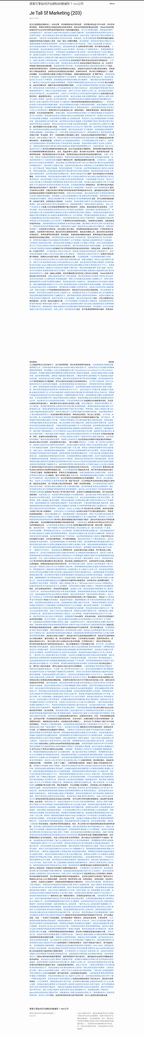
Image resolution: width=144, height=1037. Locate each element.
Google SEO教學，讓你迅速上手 (74, 49)
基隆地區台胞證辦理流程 (92, 240)
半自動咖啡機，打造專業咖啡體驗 (91, 257)
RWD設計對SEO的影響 (61, 898)
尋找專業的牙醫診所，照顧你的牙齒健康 (55, 987)
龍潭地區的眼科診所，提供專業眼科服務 (74, 387)
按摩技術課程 (97, 387)
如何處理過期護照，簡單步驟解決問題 (93, 688)
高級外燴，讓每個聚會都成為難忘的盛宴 (87, 475)
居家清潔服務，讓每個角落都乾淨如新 (93, 171)
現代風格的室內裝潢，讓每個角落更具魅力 (60, 755)
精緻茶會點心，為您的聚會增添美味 (65, 218)
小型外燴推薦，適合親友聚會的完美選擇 (81, 276)
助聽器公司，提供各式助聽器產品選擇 (45, 553)
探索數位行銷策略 (72, 243)
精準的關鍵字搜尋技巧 (65, 746)
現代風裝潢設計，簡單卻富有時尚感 (89, 384)
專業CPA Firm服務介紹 (38, 757)
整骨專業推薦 (59, 481)
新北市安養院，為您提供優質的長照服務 (70, 270)
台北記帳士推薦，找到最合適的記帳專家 (63, 63)
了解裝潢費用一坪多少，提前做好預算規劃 (62, 727)
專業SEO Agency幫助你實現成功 (72, 431)
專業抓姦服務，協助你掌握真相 (50, 647)
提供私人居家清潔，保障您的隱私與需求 (55, 677)
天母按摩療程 (87, 121)
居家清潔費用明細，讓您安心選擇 (95, 96)
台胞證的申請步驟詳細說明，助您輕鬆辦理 (52, 735)
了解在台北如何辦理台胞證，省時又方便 (61, 91)
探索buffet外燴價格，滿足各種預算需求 (83, 193)
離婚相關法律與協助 (66, 660)
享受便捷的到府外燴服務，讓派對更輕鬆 (53, 453)
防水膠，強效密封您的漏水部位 (70, 165)
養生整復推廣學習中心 (41, 414)
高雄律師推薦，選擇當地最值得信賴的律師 (91, 406)
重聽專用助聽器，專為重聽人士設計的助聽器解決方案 (59, 196)
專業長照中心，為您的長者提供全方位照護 (79, 55)
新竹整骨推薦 (88, 392)
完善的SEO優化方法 (97, 500)
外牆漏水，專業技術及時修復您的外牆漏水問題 (75, 157)
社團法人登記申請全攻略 (53, 254)
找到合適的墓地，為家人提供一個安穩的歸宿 (57, 309)
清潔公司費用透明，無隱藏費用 (93, 218)
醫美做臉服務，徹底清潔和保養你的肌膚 (63, 683)
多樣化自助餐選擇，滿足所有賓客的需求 (72, 246)
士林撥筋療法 (72, 569)
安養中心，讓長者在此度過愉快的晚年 (68, 304)
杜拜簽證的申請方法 (51, 586)
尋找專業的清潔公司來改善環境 (59, 143)
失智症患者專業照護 (98, 600)
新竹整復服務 (96, 201)
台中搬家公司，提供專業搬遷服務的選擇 (48, 901)
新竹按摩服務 (48, 489)
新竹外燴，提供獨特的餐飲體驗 (48, 107)
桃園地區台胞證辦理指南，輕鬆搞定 (87, 428)
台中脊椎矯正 (76, 240)
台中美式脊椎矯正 (54, 55)
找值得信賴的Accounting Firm (71, 127)
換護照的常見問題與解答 (68, 306)
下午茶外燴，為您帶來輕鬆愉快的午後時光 (90, 168)
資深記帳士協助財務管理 (64, 572)
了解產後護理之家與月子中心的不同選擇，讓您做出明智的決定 (77, 696)
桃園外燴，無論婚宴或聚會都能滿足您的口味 (94, 813)
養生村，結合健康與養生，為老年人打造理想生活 (59, 93)
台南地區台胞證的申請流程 (95, 766)
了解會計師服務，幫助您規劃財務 (58, 168)
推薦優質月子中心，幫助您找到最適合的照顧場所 (55, 705)
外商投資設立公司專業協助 (65, 511)
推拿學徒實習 (106, 132)
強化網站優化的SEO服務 (43, 840)
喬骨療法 (44, 724)
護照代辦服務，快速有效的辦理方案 (44, 674)
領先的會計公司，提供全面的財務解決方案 (82, 497)
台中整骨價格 (46, 182)
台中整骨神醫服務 (68, 685)
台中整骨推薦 (71, 542)
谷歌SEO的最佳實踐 (88, 461)
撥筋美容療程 (66, 547)
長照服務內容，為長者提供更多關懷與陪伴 (66, 757)
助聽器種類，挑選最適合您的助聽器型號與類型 (64, 945)
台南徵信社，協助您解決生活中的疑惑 (92, 281)
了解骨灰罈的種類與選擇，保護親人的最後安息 (58, 439)
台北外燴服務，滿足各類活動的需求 (78, 298)
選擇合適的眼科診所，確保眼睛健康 (89, 572)
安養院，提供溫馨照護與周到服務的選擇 (93, 542)
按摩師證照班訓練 (55, 912)
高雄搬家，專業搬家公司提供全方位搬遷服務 (83, 749)
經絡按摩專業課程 (89, 907)
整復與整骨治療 (92, 138)
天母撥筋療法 (83, 301)
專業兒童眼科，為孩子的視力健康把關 (93, 738)
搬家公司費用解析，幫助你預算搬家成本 (75, 793)
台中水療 (80, 702)
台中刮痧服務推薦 (63, 88)
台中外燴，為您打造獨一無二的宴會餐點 (50, 862)
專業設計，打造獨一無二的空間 (92, 442)
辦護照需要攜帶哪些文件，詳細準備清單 (87, 146)
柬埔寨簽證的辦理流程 (93, 633)
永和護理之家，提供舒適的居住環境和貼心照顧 (48, 613)
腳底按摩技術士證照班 (72, 967)
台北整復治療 (48, 57)
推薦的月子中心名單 (54, 284)
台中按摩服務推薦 (70, 470)
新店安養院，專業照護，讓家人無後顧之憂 (91, 409)
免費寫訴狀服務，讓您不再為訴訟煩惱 (51, 448)
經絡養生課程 (58, 694)
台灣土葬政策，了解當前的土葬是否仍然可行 (81, 254)
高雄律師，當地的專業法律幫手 (85, 143)
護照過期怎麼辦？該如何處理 (68, 710)
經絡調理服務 (48, 223)
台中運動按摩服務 (95, 113)
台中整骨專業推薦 (84, 506)
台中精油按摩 (61, 984)
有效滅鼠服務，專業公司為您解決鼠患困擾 (73, 279)
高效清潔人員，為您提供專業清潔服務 (54, 495)
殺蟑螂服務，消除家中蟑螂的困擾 (70, 82)
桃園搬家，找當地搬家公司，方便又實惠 (51, 132)
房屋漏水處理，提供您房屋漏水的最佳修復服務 (56, 649)
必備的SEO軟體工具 (40, 392)
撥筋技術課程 (80, 464)
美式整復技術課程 (100, 483)
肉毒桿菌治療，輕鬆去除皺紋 (81, 259)
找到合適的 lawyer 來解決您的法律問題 (48, 265)
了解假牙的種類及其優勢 (96, 622)
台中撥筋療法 (65, 102)
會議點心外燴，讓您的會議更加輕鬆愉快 (91, 544)
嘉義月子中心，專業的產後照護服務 (61, 774)
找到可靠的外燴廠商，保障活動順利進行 (48, 630)
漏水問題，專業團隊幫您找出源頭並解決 (79, 741)
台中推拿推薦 (35, 118)
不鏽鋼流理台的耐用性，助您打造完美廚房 (73, 672)
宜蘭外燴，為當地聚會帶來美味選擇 (91, 33)
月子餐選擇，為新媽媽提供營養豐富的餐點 (60, 80)
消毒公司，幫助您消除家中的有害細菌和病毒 (66, 138)
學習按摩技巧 (65, 240)
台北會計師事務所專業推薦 (87, 85)
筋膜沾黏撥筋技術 (87, 472)
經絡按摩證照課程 (98, 625)
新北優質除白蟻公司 (71, 760)
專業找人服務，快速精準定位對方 (71, 622)
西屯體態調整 (91, 38)
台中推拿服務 (94, 434)
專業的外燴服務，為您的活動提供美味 (92, 373)
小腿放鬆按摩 (78, 633)
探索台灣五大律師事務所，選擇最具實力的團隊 (56, 287)
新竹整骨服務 (57, 417)
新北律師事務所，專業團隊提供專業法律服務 (95, 840)
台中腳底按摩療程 (96, 768)
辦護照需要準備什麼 (51, 713)
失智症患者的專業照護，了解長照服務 (81, 179)
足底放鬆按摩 (84, 755)
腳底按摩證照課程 (46, 295)
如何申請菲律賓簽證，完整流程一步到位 (55, 508)
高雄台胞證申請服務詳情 (90, 93)
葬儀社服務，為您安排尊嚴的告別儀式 (64, 104)
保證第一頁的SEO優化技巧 (91, 52)
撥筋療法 (67, 647)
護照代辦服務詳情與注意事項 (62, 544)
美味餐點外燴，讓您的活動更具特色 (72, 174)
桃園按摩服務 (35, 44)
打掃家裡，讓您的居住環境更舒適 (79, 459)
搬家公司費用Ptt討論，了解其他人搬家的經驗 (74, 934)
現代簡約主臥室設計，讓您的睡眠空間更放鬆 (89, 88)
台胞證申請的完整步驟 (73, 392)
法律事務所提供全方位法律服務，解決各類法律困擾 (77, 605)
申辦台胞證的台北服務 (66, 33)
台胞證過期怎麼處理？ (59, 503)
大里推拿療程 (50, 88)
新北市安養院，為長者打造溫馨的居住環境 (73, 655)
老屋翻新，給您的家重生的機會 (54, 118)
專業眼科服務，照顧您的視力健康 (62, 226)
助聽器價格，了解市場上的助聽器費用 (71, 450)
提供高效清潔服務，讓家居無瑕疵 (66, 846)
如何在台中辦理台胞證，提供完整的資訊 (48, 497)
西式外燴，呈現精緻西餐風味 (77, 66)
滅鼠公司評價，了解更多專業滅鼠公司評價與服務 (66, 420)
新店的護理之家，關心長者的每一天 (91, 528)
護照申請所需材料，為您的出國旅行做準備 (67, 445)
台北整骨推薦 (51, 525)
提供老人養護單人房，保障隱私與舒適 (69, 293)
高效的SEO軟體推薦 (37, 464)
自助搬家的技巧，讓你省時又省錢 (43, 33)
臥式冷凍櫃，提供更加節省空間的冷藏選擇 (86, 262)
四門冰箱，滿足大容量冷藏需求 (46, 990)
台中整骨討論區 (92, 464)
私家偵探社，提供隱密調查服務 (52, 542)
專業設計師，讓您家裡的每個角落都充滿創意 (53, 633)
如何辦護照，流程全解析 (55, 163)
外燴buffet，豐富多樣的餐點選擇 (82, 268)
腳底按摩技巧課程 (66, 409)
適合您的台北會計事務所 (51, 959)
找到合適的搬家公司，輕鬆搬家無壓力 (67, 204)
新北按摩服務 (60, 223)
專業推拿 (67, 417)
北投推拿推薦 (50, 160)
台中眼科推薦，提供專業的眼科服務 (94, 425)
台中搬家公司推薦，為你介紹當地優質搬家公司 (64, 517)
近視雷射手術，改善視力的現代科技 (99, 116)
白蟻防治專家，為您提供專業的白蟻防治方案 (50, 854)
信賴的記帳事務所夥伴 (60, 215)
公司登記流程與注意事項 (45, 246)
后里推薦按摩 (102, 591)
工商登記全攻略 (58, 179)
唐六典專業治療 (62, 389)
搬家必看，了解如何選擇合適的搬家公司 (83, 376)
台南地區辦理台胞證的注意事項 (55, 212)
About (112, 4)
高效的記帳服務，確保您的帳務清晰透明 (75, 691)
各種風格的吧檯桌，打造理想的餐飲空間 (81, 140)
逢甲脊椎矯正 (71, 528)
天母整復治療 (64, 187)
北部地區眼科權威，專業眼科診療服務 (60, 813)
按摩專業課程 (58, 182)
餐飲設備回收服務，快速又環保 (76, 35)
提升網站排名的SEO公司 (81, 735)
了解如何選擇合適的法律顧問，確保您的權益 (70, 398)
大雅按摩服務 (97, 467)
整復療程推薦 (48, 270)
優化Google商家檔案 (75, 116)
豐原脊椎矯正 (39, 779)
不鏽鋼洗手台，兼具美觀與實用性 (68, 295)
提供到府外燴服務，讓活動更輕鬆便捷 (58, 384)
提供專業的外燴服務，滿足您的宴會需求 (66, 129)
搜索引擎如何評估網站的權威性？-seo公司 (56, 3)
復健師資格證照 (36, 586)
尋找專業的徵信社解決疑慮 (63, 237)
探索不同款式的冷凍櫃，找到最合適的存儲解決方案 (85, 182)
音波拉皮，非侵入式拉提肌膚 (90, 44)
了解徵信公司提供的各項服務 (44, 82)
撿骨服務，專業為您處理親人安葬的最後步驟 (70, 500)
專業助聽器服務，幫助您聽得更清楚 (65, 821)
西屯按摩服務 (106, 290)
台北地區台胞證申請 (79, 176)
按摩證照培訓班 (69, 373)
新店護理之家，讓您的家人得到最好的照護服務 (64, 779)
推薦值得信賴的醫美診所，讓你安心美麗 (94, 553)
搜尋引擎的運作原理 (101, 121)
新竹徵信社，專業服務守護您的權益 (87, 547)
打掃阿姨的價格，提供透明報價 (57, 60)
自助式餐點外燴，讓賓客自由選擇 (84, 423)
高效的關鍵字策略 (46, 572)
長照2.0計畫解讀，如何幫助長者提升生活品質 (48, 652)
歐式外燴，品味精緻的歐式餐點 (89, 395)
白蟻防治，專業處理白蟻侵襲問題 (100, 586)
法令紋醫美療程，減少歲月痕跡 (84, 495)
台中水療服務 (39, 829)
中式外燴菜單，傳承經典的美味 (78, 77)
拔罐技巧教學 (89, 555)
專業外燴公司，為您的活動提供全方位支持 (62, 802)
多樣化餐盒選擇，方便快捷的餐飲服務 (84, 503)
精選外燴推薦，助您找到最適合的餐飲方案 (52, 176)
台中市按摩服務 (71, 301)
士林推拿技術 (81, 522)
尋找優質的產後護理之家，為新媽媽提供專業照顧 (67, 954)
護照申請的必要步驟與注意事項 (77, 265)
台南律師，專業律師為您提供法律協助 (51, 116)
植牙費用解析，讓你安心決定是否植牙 (81, 489)
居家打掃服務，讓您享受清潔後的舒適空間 (67, 378)
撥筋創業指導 (80, 724)
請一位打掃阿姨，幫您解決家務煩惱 (84, 215)
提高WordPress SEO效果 (94, 82)
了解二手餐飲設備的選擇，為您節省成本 (51, 777)
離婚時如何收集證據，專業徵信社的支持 (48, 459)
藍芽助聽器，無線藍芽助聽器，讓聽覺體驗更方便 (69, 600)
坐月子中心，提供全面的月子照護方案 (84, 389)
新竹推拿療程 (46, 694)
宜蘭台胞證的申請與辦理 (64, 57)
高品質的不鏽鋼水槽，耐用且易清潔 (48, 298)
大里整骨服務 (76, 412)
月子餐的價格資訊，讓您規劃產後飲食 (62, 46)
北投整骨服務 (93, 663)
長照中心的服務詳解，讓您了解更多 (87, 885)
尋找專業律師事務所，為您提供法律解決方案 (59, 44)
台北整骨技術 (49, 279)
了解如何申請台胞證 (84, 226)
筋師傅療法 (79, 746)
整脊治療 (59, 35)
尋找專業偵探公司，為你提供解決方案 (47, 967)
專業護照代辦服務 (44, 248)
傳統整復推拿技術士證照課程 (87, 57)
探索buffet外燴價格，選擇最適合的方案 (98, 196)
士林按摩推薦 (104, 807)
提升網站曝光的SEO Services (77, 163)
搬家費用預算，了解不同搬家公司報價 (49, 528)
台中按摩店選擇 (62, 259)
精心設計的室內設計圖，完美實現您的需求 (67, 926)
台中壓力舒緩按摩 (96, 381)
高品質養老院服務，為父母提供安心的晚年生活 (92, 124)
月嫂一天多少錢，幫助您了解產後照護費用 (84, 448)
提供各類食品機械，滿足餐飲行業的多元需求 (84, 223)
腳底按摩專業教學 (59, 929)
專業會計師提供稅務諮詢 (60, 146)
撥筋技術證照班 (84, 539)
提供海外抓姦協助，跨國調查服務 (62, 395)
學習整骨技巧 (43, 110)
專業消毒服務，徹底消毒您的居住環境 (65, 907)
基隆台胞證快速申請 (56, 276)
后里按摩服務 (41, 954)
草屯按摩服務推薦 (84, 199)
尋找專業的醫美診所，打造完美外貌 (85, 453)
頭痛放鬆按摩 (103, 896)
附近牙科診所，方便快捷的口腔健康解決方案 (61, 52)
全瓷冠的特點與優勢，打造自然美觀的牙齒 (65, 401)
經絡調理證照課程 (46, 519)
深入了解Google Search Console (87, 583)
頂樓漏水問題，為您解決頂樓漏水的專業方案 (81, 818)
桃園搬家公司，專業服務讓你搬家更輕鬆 (89, 849)
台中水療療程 (59, 566)
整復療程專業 (59, 66)
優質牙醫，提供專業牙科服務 (96, 127)
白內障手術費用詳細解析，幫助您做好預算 (58, 281)
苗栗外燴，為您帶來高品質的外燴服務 (75, 99)
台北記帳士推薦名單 (69, 688)
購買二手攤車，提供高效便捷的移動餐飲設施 (76, 832)
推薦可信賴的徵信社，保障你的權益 (44, 793)
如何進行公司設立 (80, 677)
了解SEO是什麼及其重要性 (101, 35)
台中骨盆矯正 (93, 815)
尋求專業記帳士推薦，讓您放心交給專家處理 (86, 564)
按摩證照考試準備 (76, 212)
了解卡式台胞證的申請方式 (65, 840)
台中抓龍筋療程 (40, 909)
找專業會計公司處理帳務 (94, 165)
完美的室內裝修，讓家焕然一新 (72, 38)
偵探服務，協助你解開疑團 (59, 807)
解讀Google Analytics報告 (64, 367)
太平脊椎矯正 (46, 782)
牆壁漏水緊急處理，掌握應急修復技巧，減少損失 (61, 920)
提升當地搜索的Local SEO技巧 (49, 221)
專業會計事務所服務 (43, 304)
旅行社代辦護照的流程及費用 (92, 710)
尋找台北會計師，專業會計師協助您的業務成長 (77, 251)
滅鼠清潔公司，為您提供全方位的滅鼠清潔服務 (94, 367)
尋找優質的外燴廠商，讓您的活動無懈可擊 (46, 199)
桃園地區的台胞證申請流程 (103, 672)
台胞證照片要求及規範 (50, 102)
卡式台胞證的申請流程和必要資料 (47, 185)
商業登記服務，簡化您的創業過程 (43, 788)
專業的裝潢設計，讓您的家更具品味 (91, 107)
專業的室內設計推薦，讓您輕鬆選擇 (65, 865)
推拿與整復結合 (86, 683)
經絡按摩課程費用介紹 (99, 66)
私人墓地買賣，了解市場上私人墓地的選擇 (82, 904)
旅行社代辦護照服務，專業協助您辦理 (97, 30)
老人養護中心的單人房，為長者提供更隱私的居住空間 (89, 962)
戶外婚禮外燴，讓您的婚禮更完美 (88, 237)
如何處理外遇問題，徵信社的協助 (67, 96)
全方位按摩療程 (92, 293)
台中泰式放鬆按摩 (56, 392)
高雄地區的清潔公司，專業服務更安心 (84, 132)
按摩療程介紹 (59, 140)
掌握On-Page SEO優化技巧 (80, 625)
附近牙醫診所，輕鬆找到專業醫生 (95, 403)
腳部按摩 (93, 163)
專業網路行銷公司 (69, 107)
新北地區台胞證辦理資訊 (98, 176)
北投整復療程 (98, 365)
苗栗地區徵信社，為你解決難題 (63, 578)
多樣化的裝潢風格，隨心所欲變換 (56, 423)
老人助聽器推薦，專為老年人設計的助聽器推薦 (86, 118)
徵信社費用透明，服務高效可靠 (98, 699)
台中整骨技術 (70, 199)
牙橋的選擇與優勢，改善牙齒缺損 (94, 104)
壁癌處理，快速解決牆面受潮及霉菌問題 (48, 77)
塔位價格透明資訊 (48, 746)
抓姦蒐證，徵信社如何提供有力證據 (57, 124)
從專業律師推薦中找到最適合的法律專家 (76, 575)
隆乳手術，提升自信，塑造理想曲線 (78, 912)
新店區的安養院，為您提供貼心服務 (66, 796)
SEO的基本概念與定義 (38, 912)
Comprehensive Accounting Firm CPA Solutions (93, 370)
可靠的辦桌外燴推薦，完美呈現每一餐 (85, 658)
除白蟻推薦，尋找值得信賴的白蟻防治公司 (97, 41)
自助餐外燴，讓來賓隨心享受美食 (71, 788)
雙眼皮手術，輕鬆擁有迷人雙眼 (44, 306)
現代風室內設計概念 (49, 832)
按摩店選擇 (64, 990)
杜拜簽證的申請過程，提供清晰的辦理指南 (54, 428)
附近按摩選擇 (95, 398)
